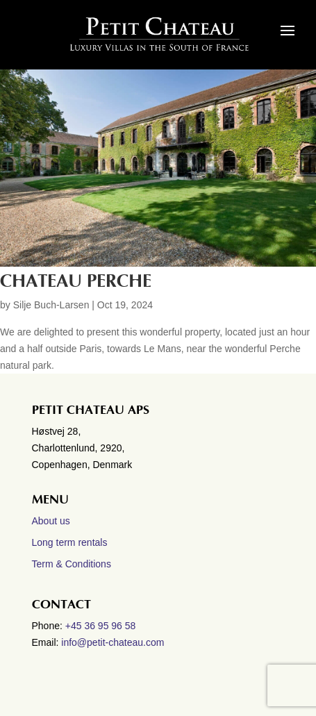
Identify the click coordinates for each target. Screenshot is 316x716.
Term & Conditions (71, 563)
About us (51, 520)
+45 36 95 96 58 (102, 625)
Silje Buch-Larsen (51, 304)
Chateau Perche (75, 281)
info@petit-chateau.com (112, 642)
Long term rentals (70, 542)
